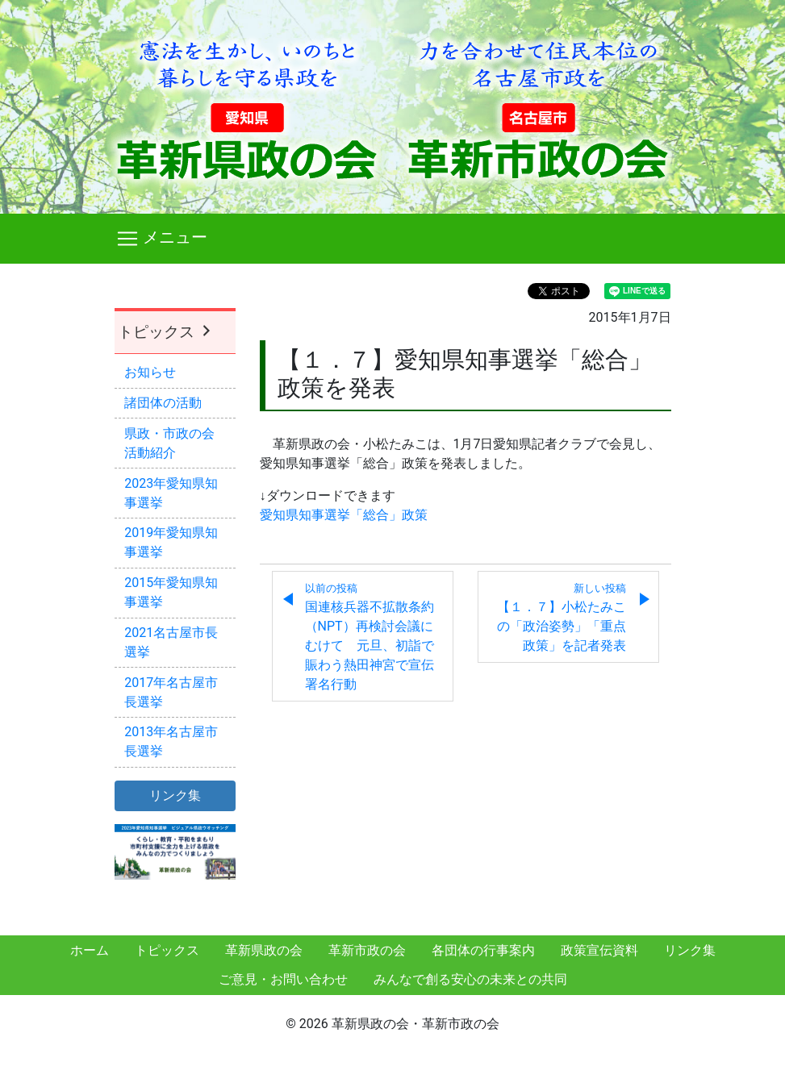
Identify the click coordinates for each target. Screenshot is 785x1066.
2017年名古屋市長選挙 (171, 692)
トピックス (166, 332)
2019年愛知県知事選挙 (171, 542)
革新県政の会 (264, 950)
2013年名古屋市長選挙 (171, 741)
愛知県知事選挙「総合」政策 (344, 515)
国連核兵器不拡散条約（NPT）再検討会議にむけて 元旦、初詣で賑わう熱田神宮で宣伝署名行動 (369, 637)
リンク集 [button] (175, 795)
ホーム (89, 950)
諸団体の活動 (163, 402)
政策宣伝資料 (599, 950)
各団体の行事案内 (483, 950)
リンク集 (690, 950)
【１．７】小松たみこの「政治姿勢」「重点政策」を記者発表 (561, 617)
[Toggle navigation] (392, 239)
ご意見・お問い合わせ (283, 979)
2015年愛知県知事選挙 (171, 592)
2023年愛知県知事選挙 (171, 493)
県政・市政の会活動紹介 (169, 443)
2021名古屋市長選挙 (171, 642)
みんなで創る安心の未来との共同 (470, 979)
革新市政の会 (367, 950)
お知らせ (150, 372)
